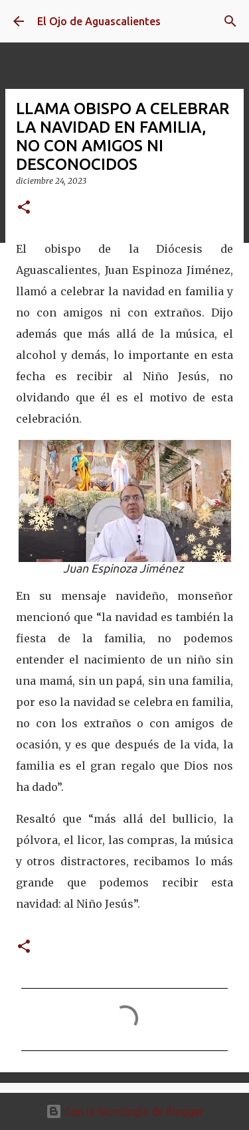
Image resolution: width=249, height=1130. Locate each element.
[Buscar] (230, 21)
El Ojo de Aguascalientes (99, 21)
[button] (24, 208)
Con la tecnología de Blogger (124, 1111)
